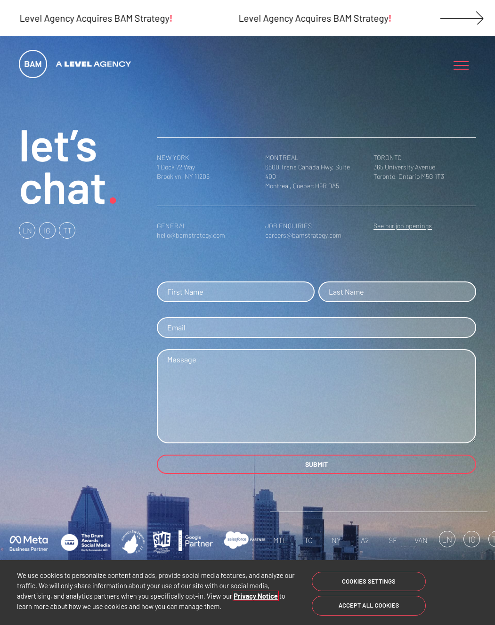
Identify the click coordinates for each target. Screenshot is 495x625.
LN (27, 230)
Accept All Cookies (369, 605)
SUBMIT (316, 464)
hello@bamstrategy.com (191, 235)
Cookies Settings (369, 581)
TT (67, 230)
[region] (247, 592)
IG (47, 230)
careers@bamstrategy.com (303, 235)
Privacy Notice (256, 596)
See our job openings (402, 226)
